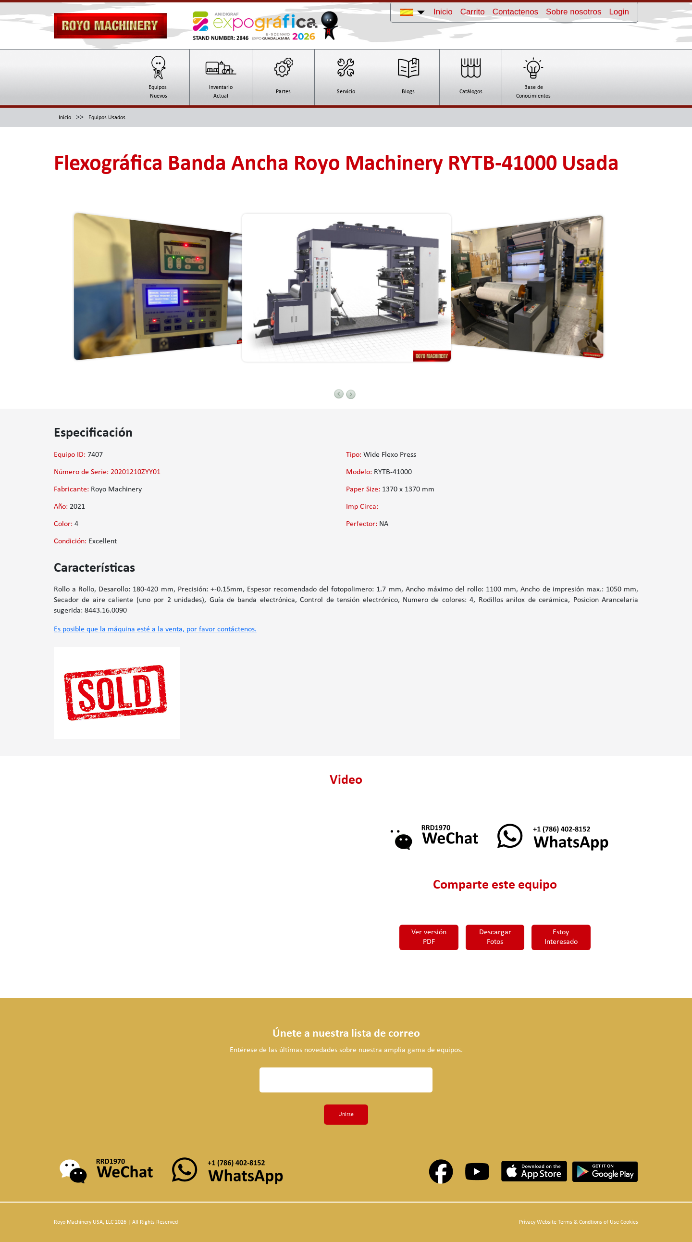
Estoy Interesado (563, 937)
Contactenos (515, 11)
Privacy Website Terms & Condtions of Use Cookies (578, 1222)
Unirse (346, 1114)
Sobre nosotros (573, 11)
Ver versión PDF (427, 937)
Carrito (472, 11)
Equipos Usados (106, 118)
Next (351, 394)
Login (619, 11)
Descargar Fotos (495, 937)
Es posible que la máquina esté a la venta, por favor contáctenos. (155, 629)
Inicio (443, 11)
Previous (339, 394)
